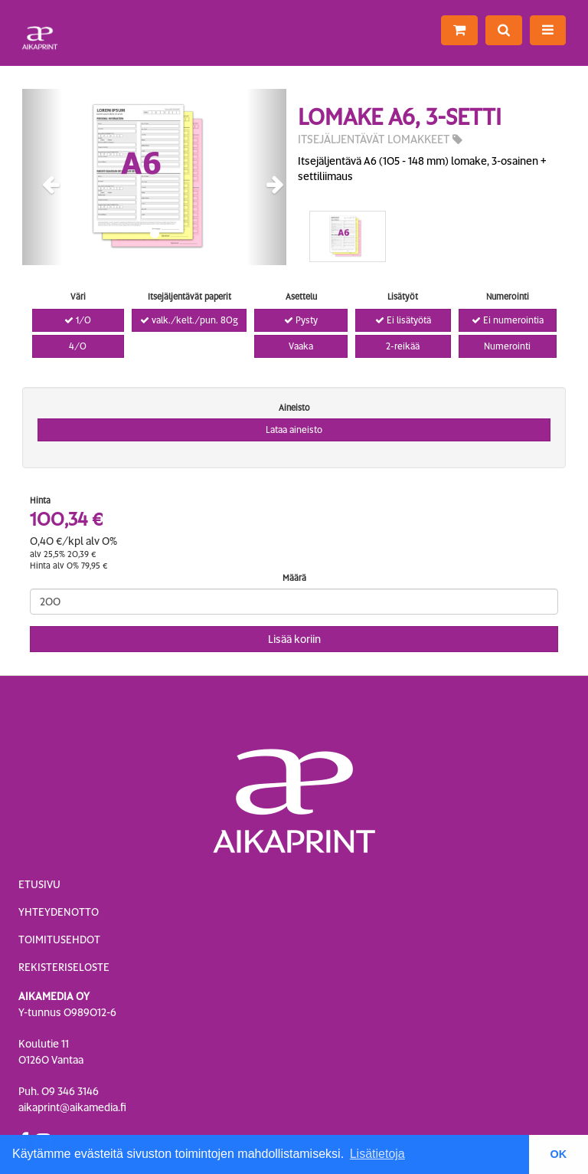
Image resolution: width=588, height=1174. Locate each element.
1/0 (77, 320)
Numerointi (507, 346)
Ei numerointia (508, 320)
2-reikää (403, 346)
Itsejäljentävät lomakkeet (380, 139)
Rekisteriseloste (63, 967)
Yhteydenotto (58, 912)
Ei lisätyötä (403, 320)
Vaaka (301, 346)
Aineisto (294, 407)
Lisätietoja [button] (377, 1153)
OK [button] (558, 1154)
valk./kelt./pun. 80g (189, 320)
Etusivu (39, 884)
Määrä (294, 577)
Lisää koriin (294, 639)
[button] (42, 177)
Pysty (301, 320)
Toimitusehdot (59, 939)
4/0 (78, 346)
